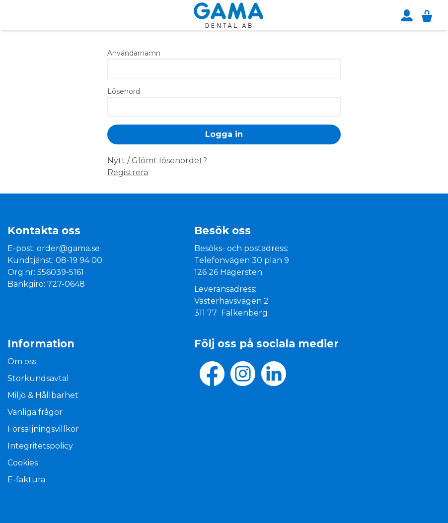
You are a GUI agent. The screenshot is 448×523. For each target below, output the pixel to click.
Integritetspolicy (40, 446)
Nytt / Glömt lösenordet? (157, 160)
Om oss (21, 361)
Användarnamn (133, 53)
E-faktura (26, 479)
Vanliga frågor (35, 412)
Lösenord (123, 91)
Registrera (127, 172)
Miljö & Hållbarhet (42, 395)
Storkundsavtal (38, 378)
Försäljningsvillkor (43, 429)
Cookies (22, 462)
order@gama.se (68, 248)
